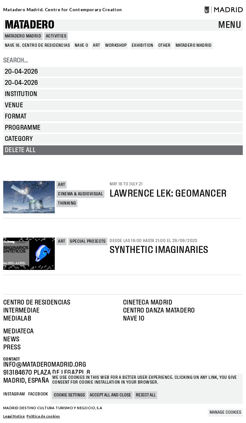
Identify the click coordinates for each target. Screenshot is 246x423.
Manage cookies (225, 412)
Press (11, 347)
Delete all (20, 150)
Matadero (29, 25)
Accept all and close (110, 395)
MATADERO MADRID (23, 36)
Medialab (17, 318)
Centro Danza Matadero (159, 310)
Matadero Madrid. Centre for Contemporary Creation (62, 9)
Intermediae (21, 310)
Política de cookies (43, 416)
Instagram (14, 394)
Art (61, 185)
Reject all (146, 395)
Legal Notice (14, 416)
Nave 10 (134, 318)
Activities (56, 36)
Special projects (87, 241)
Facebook (38, 394)
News (11, 339)
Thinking (67, 203)
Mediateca (18, 331)
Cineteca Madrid (147, 302)
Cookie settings (69, 395)
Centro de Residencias (36, 302)
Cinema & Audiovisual (80, 194)
